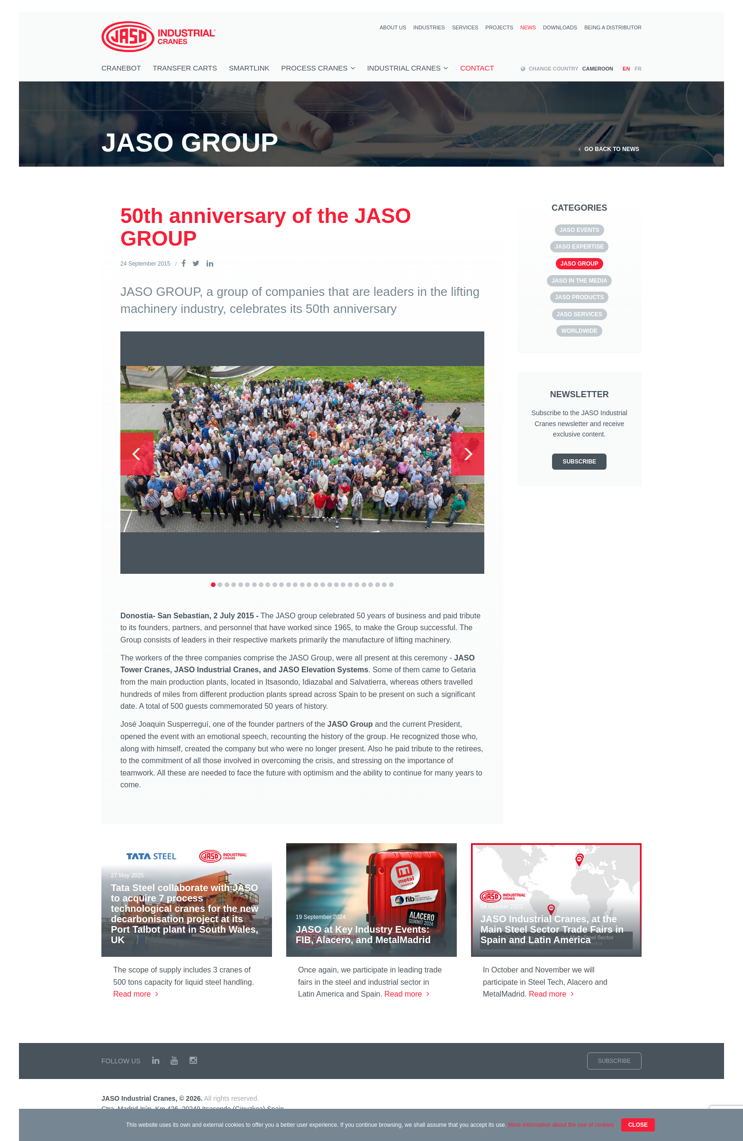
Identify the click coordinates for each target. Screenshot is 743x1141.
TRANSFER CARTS (185, 67)
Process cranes (318, 67)
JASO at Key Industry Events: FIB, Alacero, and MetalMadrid (363, 934)
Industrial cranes (407, 67)
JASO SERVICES (579, 314)
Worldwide (579, 331)
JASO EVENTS (579, 230)
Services (465, 27)
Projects (499, 27)
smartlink (249, 67)
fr (638, 68)
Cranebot (121, 67)
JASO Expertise (579, 246)
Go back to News (609, 149)
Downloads (560, 27)
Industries (429, 27)
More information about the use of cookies (561, 1125)
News (528, 27)
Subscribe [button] (579, 461)
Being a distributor (613, 27)
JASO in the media (579, 280)
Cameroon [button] (567, 68)
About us (393, 27)
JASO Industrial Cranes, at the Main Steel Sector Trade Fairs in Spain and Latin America (552, 929)
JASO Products (579, 297)
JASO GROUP (579, 263)
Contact (477, 67)
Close (638, 1125)
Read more (135, 994)
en (626, 68)
